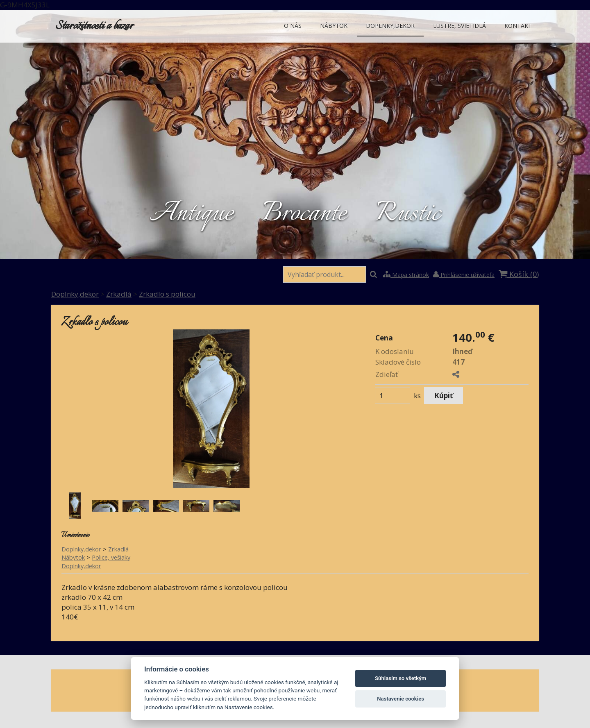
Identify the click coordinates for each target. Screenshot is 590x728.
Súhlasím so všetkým (400, 678)
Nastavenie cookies (400, 699)
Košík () (519, 274)
